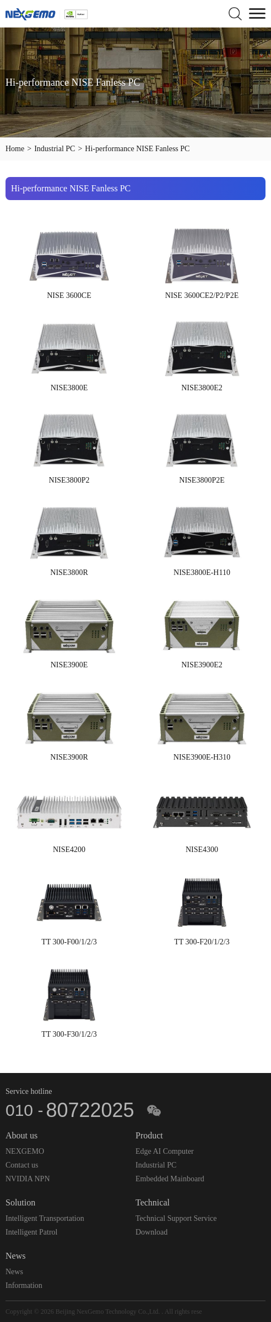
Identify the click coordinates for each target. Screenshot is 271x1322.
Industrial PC (54, 149)
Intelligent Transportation (45, 1218)
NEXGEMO (25, 1151)
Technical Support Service (176, 1218)
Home (15, 149)
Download (151, 1232)
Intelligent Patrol (31, 1232)
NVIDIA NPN (28, 1179)
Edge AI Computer (165, 1151)
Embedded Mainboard (170, 1179)
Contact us (22, 1165)
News (14, 1272)
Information (24, 1285)
